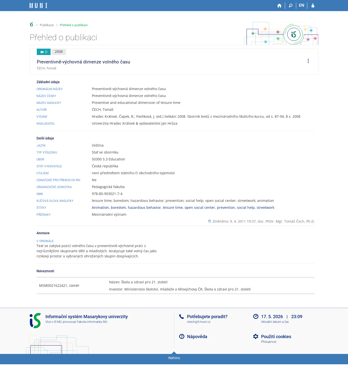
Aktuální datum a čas (275, 327)
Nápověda (197, 341)
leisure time (173, 207)
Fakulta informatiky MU (92, 327)
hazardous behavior (144, 207)
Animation (100, 207)
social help (246, 207)
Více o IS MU (53, 327)
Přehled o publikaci (74, 25)
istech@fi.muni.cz (199, 327)
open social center (200, 207)
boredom (118, 207)
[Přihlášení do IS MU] (312, 5)
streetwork (265, 207)
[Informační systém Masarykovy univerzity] (38, 5)
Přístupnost (268, 347)
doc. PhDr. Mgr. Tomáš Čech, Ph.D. (286, 221)
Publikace (47, 25)
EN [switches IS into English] (301, 5)
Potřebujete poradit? (207, 321)
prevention (226, 207)
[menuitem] (306, 62)
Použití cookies (276, 341)
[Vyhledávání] (290, 5)
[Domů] (279, 5)
